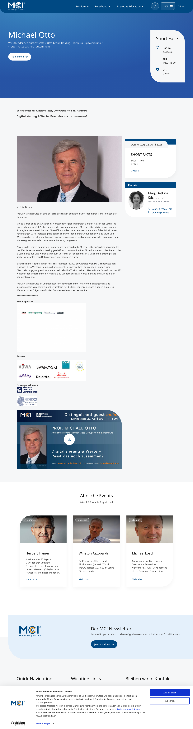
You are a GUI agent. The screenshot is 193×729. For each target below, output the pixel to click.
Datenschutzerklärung (128, 709)
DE (179, 6)
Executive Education (129, 6)
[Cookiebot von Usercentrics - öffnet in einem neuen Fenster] (18, 724)
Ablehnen (170, 701)
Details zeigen (43, 723)
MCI (165, 6)
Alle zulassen (169, 693)
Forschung (101, 6)
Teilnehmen (20, 56)
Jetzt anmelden (104, 644)
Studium (81, 6)
